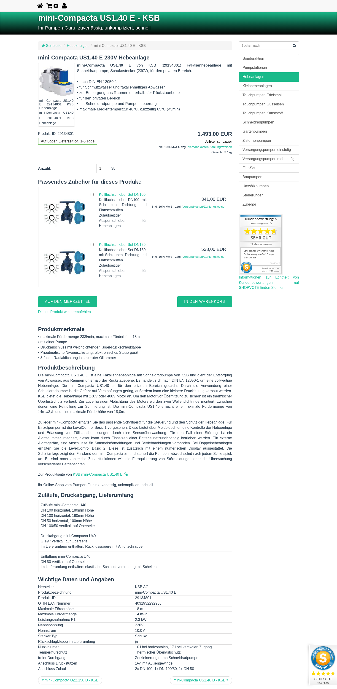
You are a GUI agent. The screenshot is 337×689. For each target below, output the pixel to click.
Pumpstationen (255, 68)
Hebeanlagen (78, 46)
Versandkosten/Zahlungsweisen (210, 147)
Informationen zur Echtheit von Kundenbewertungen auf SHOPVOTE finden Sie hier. (269, 282)
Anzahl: (44, 168)
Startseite (52, 46)
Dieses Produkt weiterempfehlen (64, 312)
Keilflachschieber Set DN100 (122, 194)
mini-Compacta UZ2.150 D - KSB (70, 680)
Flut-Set (249, 168)
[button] (52, 5)
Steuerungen (253, 195)
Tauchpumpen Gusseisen (263, 104)
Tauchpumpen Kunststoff (263, 113)
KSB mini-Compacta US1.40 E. (100, 474)
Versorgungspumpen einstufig (267, 150)
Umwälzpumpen (256, 186)
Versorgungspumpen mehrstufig (268, 159)
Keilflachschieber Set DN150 (122, 245)
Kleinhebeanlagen (257, 86)
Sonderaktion (253, 58)
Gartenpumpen (255, 131)
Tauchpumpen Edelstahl (262, 95)
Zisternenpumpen (257, 140)
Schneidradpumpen (258, 122)
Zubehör (249, 204)
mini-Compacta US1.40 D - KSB (201, 680)
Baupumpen (252, 177)
